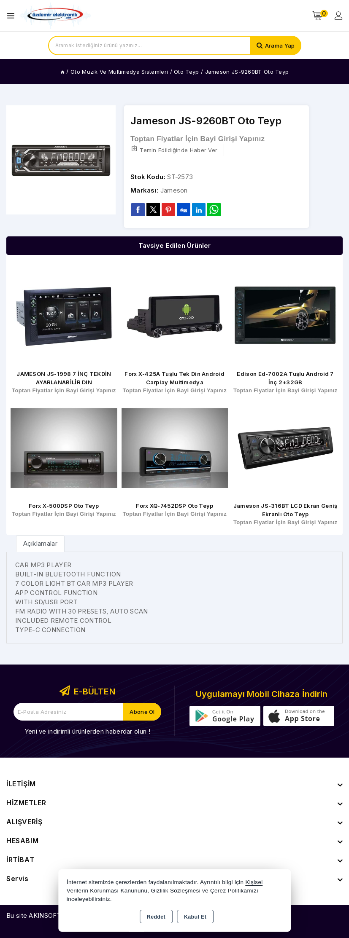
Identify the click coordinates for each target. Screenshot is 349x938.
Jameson (174, 190)
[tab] (40, 543)
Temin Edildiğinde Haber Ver (173, 149)
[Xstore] (55, 16)
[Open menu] (12, 15)
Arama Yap (280, 45)
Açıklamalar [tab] (40, 543)
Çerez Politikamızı (234, 890)
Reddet (156, 917)
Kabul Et (195, 917)
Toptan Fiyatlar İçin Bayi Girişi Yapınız (197, 139)
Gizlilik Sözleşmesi (175, 890)
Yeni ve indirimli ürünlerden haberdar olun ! (87, 731)
